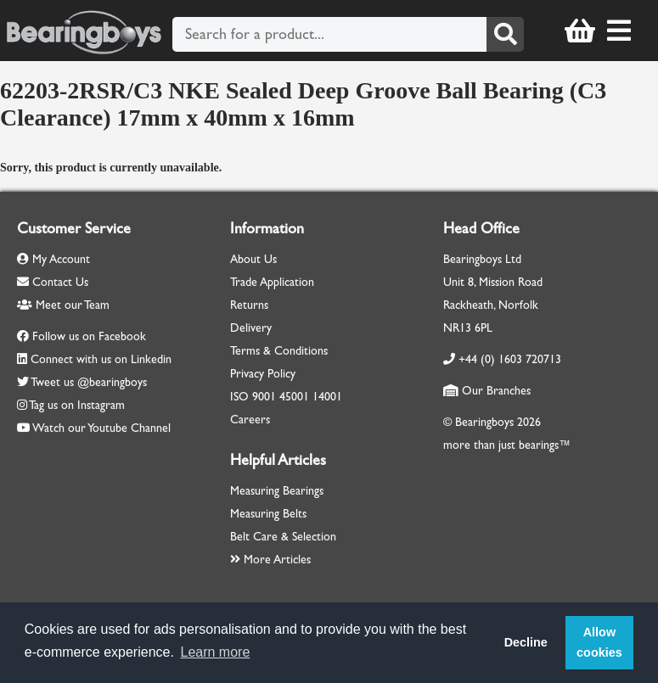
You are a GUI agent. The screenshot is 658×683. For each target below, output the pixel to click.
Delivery (251, 328)
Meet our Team (63, 305)
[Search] (505, 34)
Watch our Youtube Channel (101, 428)
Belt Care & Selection (283, 536)
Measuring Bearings (276, 491)
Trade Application (272, 282)
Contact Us (52, 282)
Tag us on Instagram (77, 405)
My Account (53, 259)
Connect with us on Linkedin (101, 359)
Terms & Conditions (279, 351)
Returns (249, 305)
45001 (294, 396)
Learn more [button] (215, 652)
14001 (327, 396)
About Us (253, 259)
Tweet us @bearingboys (89, 382)
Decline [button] (526, 642)
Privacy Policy (262, 374)
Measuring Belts (268, 514)
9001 (264, 396)
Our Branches (487, 390)
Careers (250, 419)
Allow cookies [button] (599, 642)
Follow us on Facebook (89, 336)
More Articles (270, 559)
